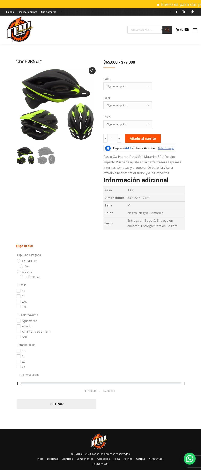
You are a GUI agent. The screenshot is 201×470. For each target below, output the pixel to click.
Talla (106, 79)
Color (106, 98)
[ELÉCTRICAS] (21, 276)
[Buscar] (167, 30)
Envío (106, 117)
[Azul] (18, 336)
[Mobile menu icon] (194, 29)
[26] (18, 366)
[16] (18, 296)
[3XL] (18, 306)
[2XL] (18, 301)
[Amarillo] (18, 326)
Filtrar (56, 404)
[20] (18, 361)
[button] (92, 70)
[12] (18, 350)
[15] (18, 290)
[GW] (21, 266)
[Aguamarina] (18, 320)
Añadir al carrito (143, 138)
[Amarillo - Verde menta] (18, 331)
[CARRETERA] (18, 260)
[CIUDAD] (18, 271)
